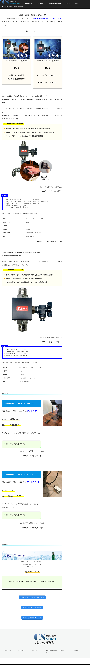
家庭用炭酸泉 (28, 3)
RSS (45, 657)
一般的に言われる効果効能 (54, 3)
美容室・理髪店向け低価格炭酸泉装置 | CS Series (48, 662)
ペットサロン (40, 3)
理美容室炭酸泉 (7, 649)
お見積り (68, 3)
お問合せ (77, 3)
